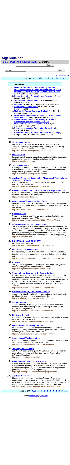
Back (38, 78)
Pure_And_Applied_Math (23, 62)
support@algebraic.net (38, 396)
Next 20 (65, 78)
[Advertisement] (27, 28)
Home (5, 62)
